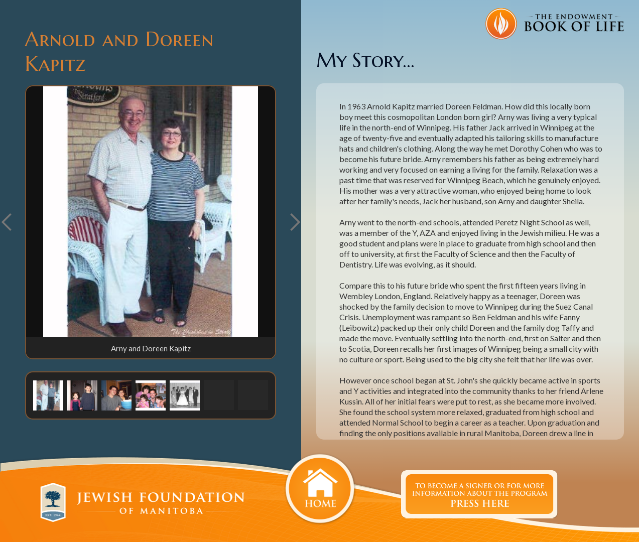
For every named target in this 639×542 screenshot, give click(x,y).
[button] (295, 222)
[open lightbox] (150, 211)
